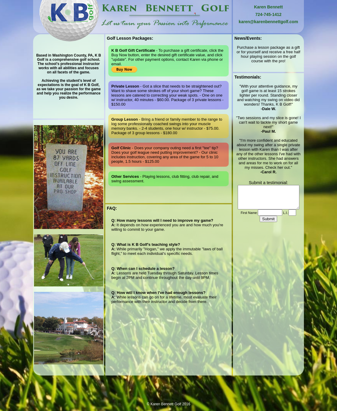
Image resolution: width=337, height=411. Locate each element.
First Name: (249, 217)
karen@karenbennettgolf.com (268, 21)
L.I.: (285, 217)
